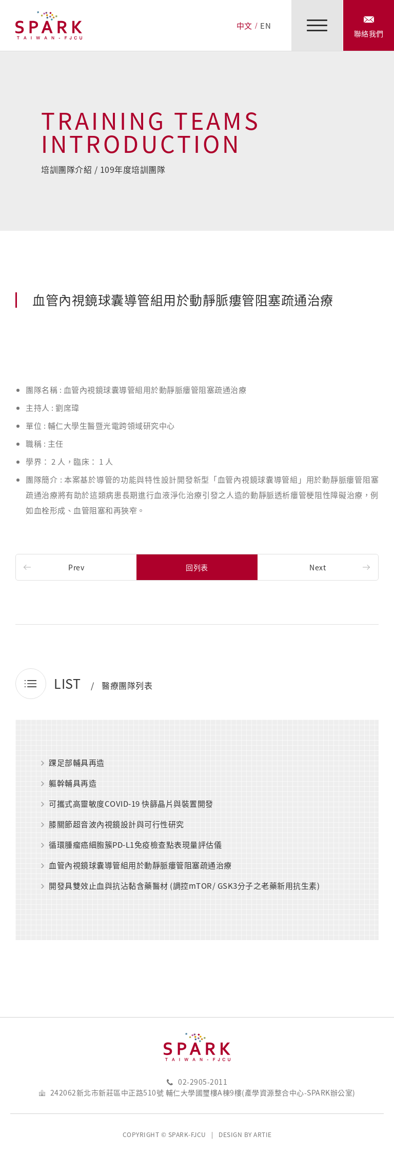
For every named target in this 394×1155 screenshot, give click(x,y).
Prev (76, 567)
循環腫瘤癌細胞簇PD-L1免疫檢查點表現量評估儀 (135, 845)
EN (265, 25)
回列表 (197, 567)
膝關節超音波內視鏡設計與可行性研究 (116, 825)
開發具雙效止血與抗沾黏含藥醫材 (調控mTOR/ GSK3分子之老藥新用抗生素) (184, 886)
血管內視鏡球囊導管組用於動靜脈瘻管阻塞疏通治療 (140, 866)
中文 (244, 25)
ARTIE (262, 1134)
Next (317, 567)
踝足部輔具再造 (77, 763)
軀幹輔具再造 (72, 784)
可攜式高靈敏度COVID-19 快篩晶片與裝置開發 (131, 804)
